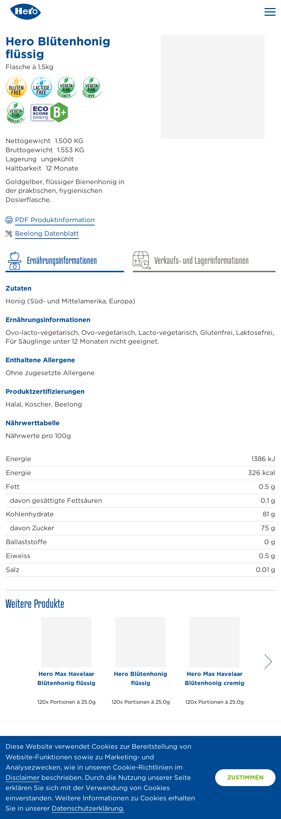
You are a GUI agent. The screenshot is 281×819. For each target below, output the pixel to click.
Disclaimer (22, 777)
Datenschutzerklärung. (88, 808)
